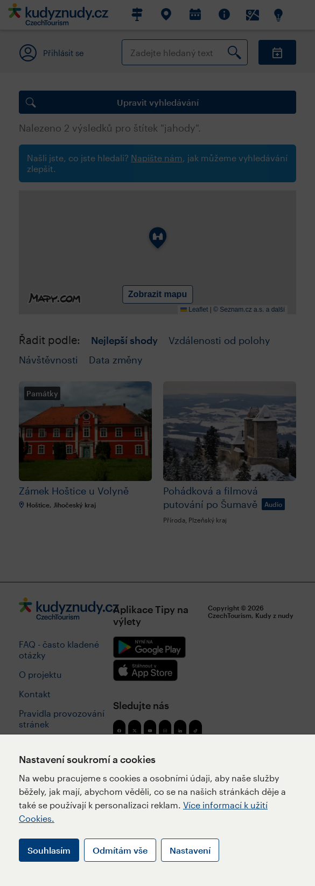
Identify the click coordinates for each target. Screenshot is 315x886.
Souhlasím (49, 850)
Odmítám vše (120, 850)
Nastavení (190, 850)
